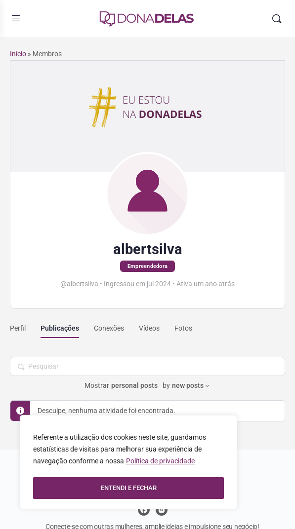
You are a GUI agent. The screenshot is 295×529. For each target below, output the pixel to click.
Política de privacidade (160, 463)
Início (18, 54)
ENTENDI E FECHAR (129, 488)
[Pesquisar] (277, 19)
